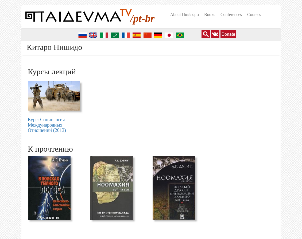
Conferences (231, 14)
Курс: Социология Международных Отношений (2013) (47, 125)
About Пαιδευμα (184, 14)
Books (209, 14)
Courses (254, 14)
